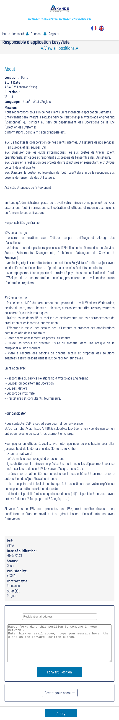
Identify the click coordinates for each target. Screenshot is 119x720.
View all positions (59, 48)
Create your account (60, 692)
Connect (36, 33)
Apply (61, 713)
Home (6, 33)
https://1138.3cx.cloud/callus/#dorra (58, 428)
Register (54, 33)
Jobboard (18, 33)
